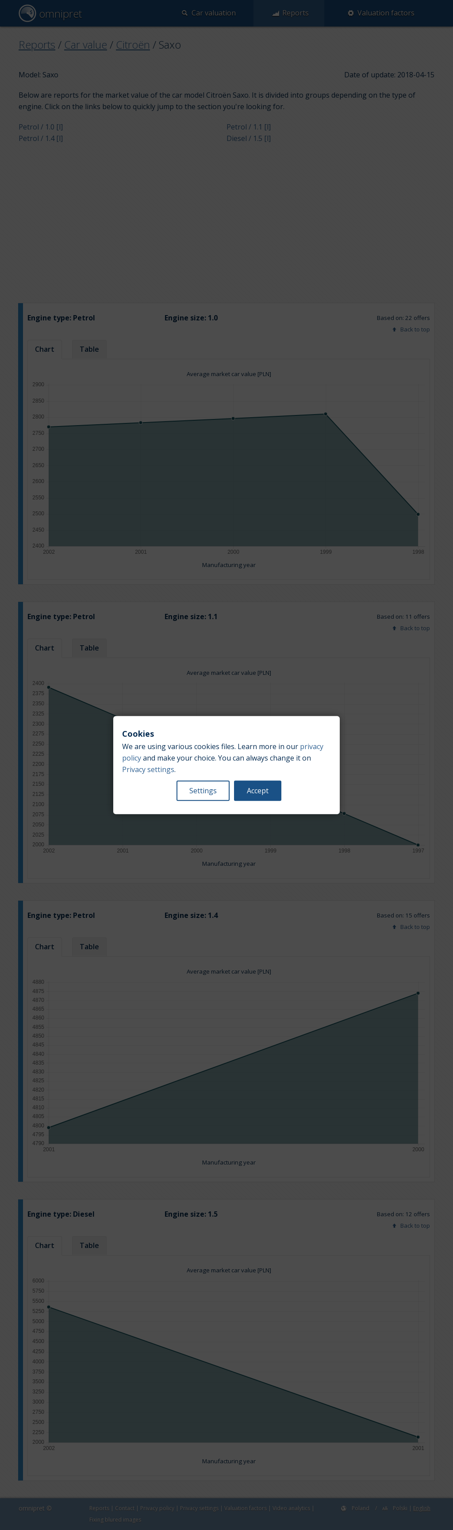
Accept (258, 790)
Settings (203, 790)
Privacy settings (148, 769)
